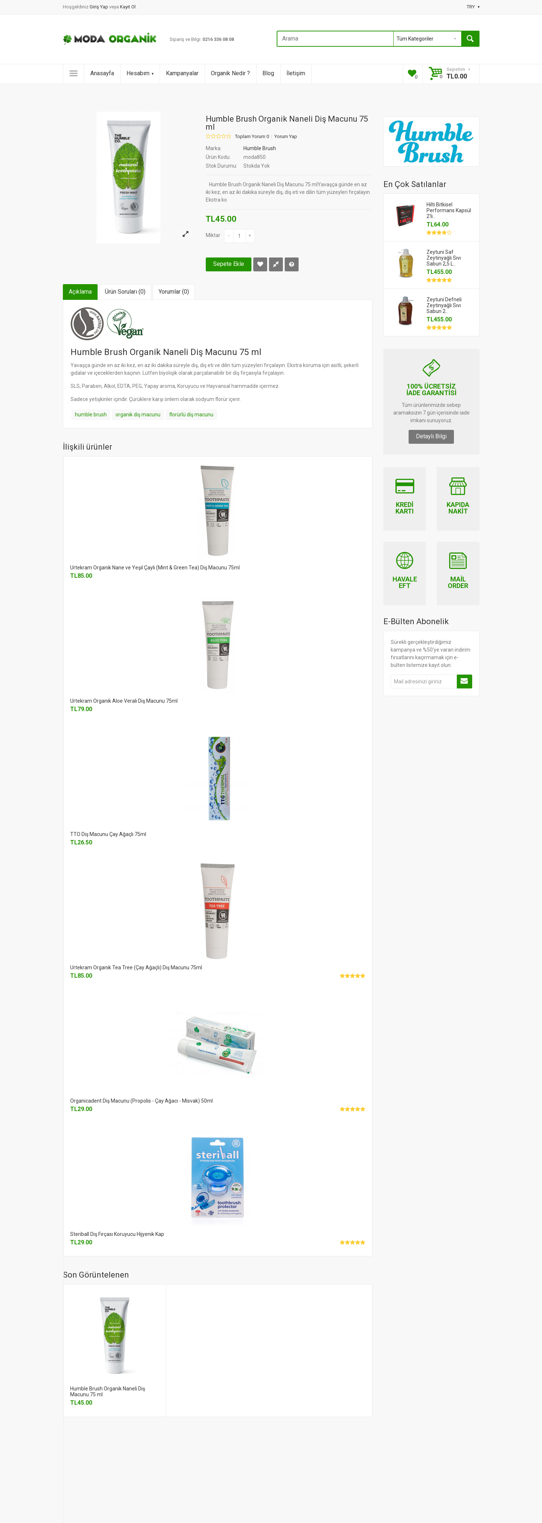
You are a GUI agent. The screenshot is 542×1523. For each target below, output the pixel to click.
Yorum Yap (285, 136)
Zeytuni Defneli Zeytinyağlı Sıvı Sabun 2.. (444, 305)
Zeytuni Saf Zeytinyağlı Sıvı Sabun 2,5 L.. (444, 258)
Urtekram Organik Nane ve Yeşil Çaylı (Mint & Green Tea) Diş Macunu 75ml (155, 567)
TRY (473, 6)
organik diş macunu (137, 414)
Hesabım (139, 73)
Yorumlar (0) (174, 291)
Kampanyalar (182, 73)
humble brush (91, 414)
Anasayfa (102, 73)
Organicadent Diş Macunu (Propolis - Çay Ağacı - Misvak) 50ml (141, 1101)
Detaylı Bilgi (431, 436)
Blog (268, 73)
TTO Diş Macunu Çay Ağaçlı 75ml (108, 834)
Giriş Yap (99, 6)
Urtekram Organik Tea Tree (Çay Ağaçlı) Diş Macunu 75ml (136, 967)
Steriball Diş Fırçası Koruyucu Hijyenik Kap (117, 1234)
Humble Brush (259, 148)
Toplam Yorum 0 (252, 136)
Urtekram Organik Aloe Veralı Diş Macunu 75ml (124, 701)
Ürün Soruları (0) (125, 291)
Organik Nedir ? (230, 73)
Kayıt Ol (128, 6)
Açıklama (80, 291)
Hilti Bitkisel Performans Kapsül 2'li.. (449, 210)
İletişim (296, 73)
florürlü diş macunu (191, 414)
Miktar (213, 235)
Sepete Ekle (228, 263)
